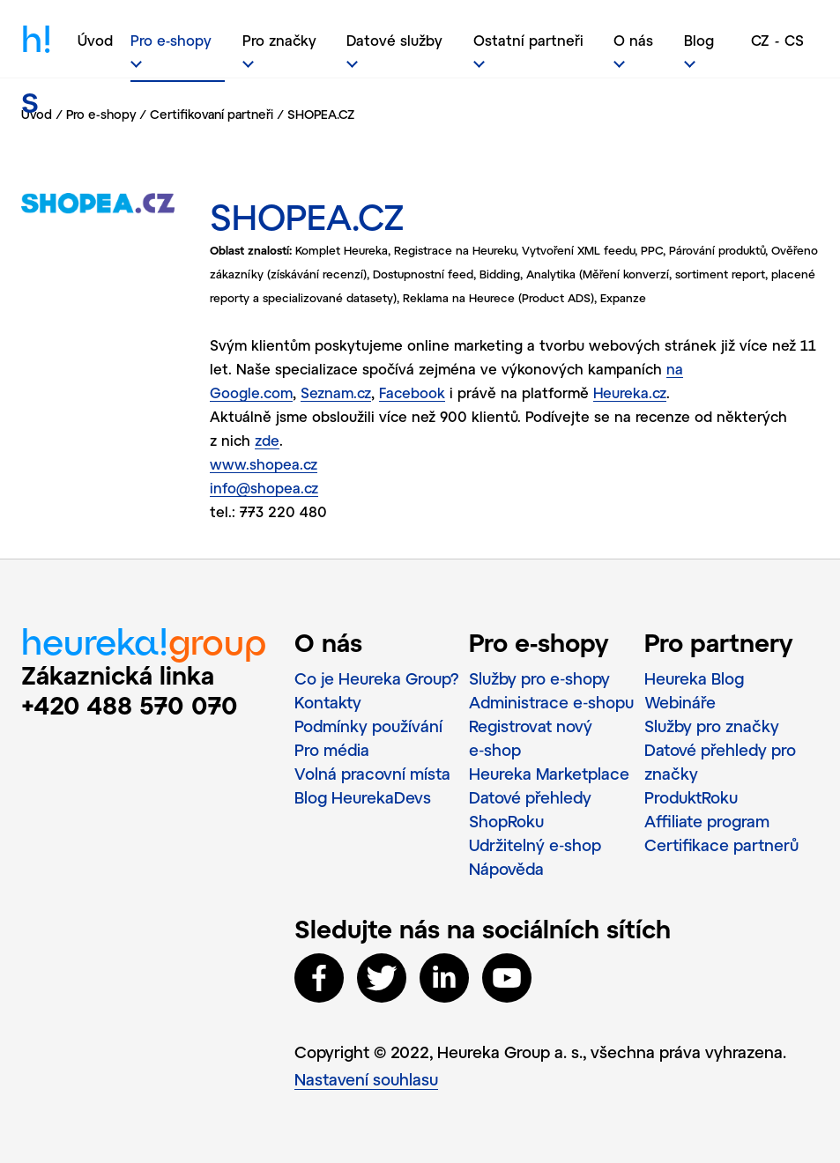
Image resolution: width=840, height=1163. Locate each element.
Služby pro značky (711, 726)
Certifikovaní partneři (211, 114)
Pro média (331, 749)
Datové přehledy (530, 797)
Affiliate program (706, 821)
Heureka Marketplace (549, 773)
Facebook (412, 392)
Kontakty (327, 702)
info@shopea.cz (264, 487)
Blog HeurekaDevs (362, 797)
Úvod (95, 40)
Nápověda (506, 868)
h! (36, 49)
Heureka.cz (629, 392)
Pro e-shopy (101, 114)
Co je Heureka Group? (376, 678)
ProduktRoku (691, 797)
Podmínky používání (368, 726)
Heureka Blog (694, 678)
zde (267, 440)
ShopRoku (506, 821)
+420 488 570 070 (129, 705)
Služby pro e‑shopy (539, 678)
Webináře (680, 702)
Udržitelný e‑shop (535, 845)
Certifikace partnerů (721, 845)
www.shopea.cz (263, 464)
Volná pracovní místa (372, 773)
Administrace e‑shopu (551, 702)
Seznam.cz (336, 392)
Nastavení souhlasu (366, 1079)
